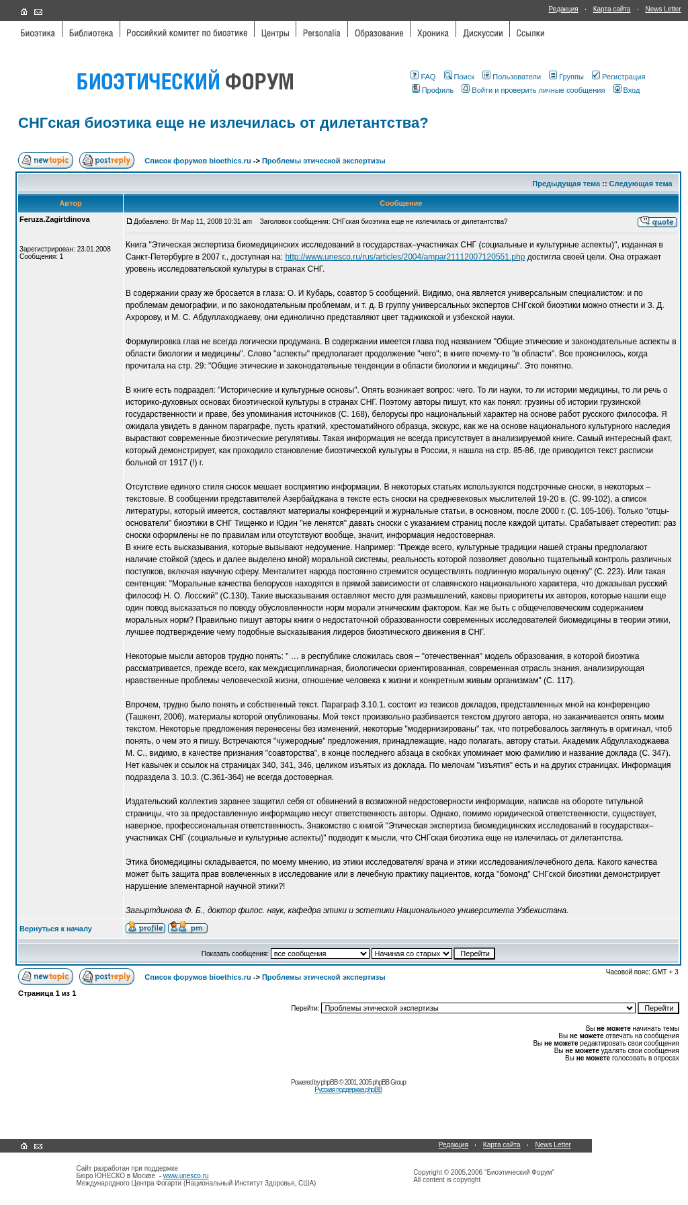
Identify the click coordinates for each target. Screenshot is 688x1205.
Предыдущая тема (566, 184)
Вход (626, 90)
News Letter (663, 9)
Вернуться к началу (55, 929)
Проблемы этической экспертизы (324, 161)
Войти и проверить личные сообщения (533, 90)
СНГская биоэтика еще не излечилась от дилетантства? (223, 122)
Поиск (459, 77)
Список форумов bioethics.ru (197, 161)
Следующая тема (641, 184)
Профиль (433, 90)
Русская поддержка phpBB (348, 1089)
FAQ (423, 77)
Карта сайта (612, 9)
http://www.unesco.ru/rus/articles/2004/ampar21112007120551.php (405, 257)
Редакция (563, 9)
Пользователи (511, 77)
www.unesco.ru (186, 1175)
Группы (566, 77)
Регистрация (618, 77)
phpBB (328, 1082)
